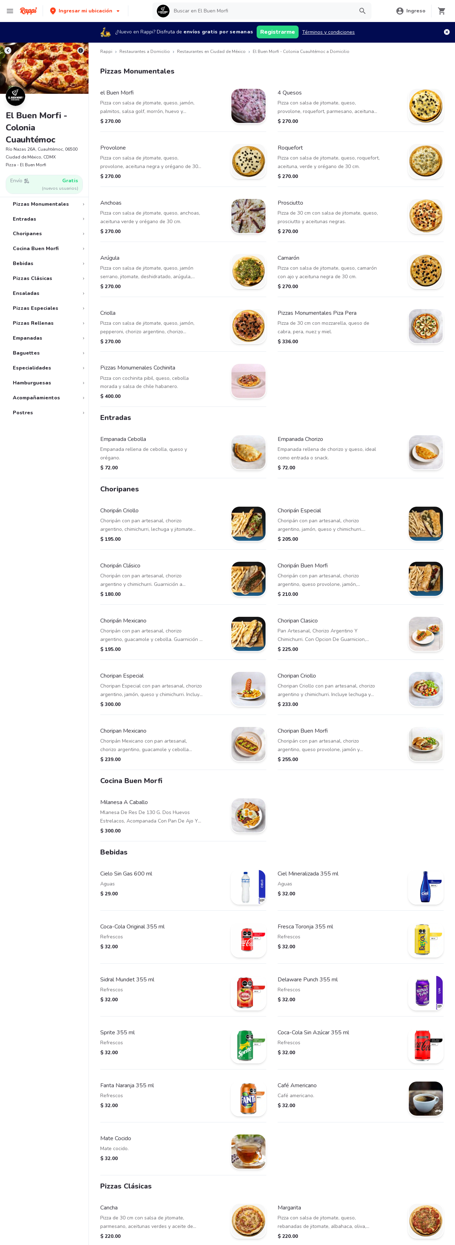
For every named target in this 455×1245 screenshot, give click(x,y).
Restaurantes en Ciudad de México (211, 51)
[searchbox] (262, 11)
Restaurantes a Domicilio (144, 51)
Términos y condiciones (328, 32)
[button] (85, 10)
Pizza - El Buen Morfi (26, 165)
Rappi (106, 51)
